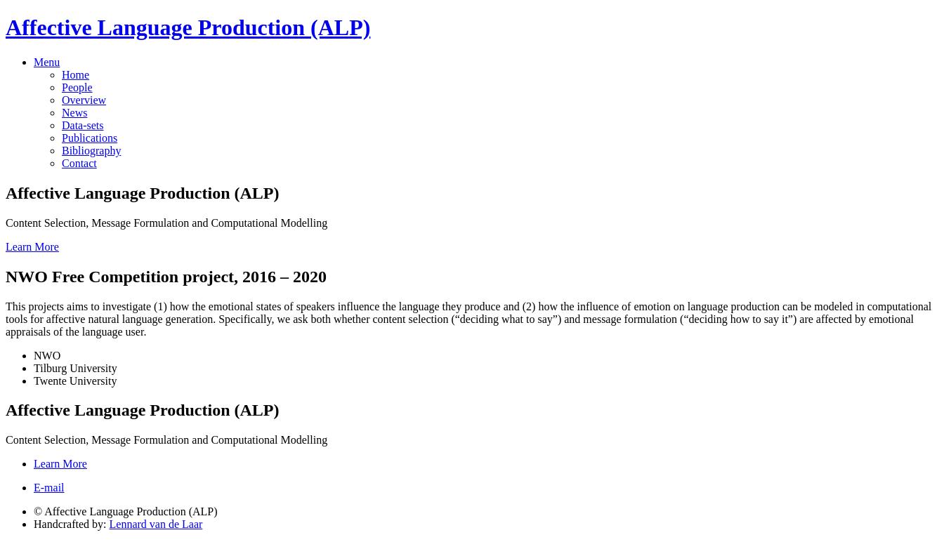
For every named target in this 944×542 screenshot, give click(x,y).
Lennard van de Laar (156, 524)
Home (75, 75)
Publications (89, 138)
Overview (84, 100)
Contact (79, 163)
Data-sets (83, 125)
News (74, 113)
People (77, 87)
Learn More (32, 247)
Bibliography (91, 151)
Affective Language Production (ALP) (188, 27)
